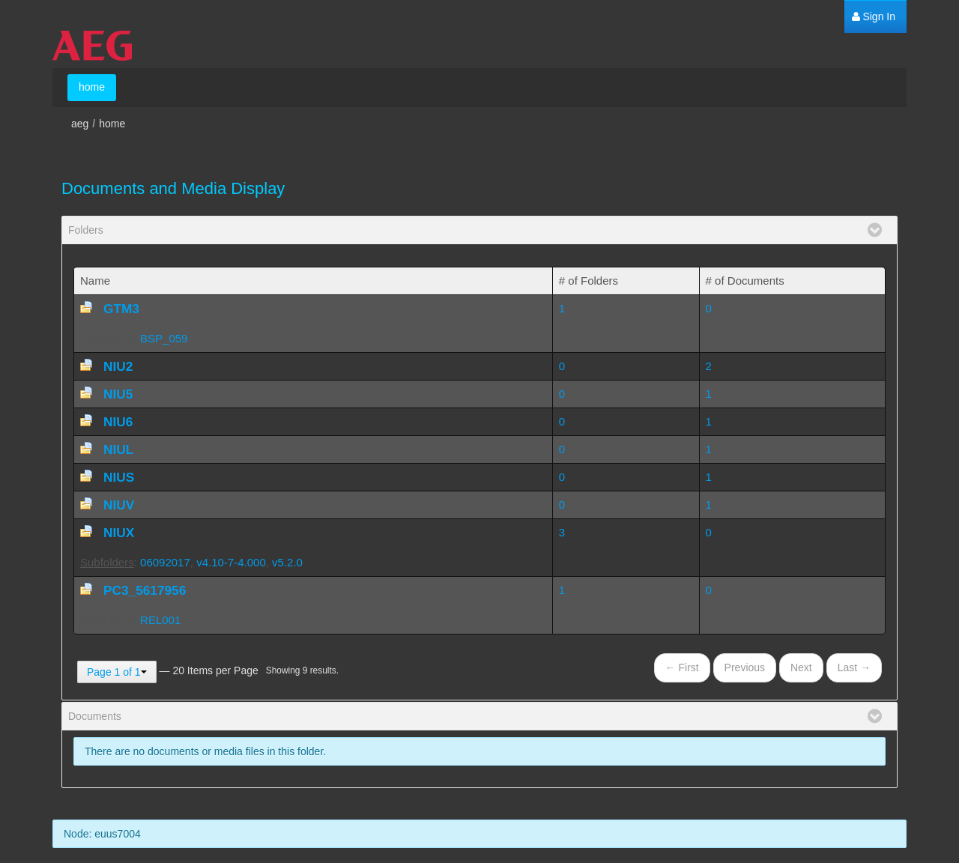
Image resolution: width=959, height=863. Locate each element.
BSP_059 (163, 338)
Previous (744, 667)
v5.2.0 (287, 562)
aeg (79, 124)
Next (801, 667)
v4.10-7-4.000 (231, 562)
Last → (854, 667)
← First (682, 667)
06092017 (165, 562)
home (112, 124)
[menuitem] (873, 17)
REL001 (160, 620)
